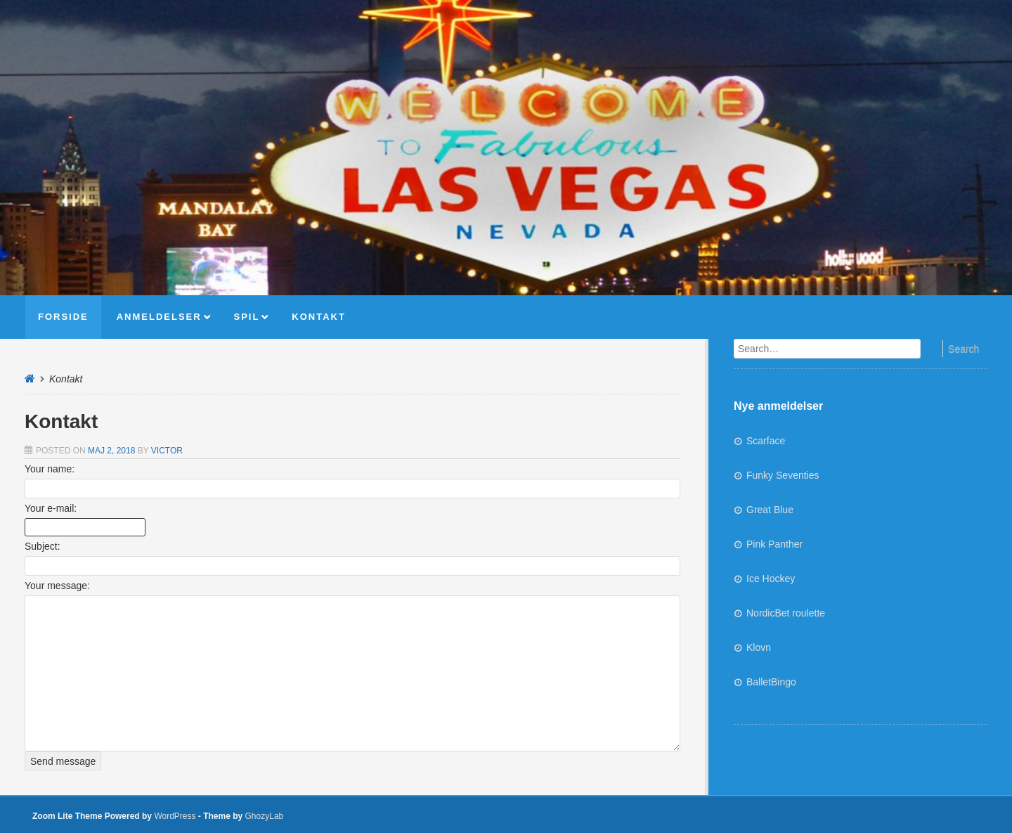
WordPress (174, 816)
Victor (167, 451)
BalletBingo (771, 681)
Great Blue (769, 509)
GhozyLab (264, 816)
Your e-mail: (51, 508)
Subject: (42, 546)
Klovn (758, 647)
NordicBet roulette (785, 613)
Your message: (57, 585)
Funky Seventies (782, 475)
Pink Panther (774, 544)
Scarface (765, 440)
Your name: (49, 468)
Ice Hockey (770, 578)
